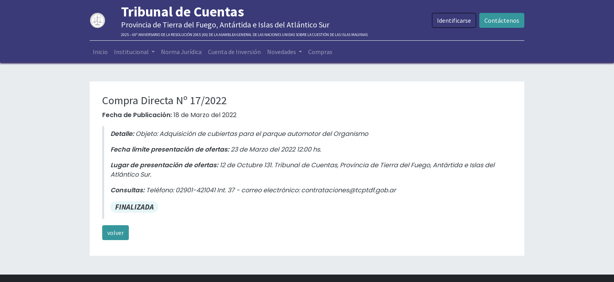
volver (115, 233)
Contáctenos (501, 20)
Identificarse (454, 20)
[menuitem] (100, 52)
